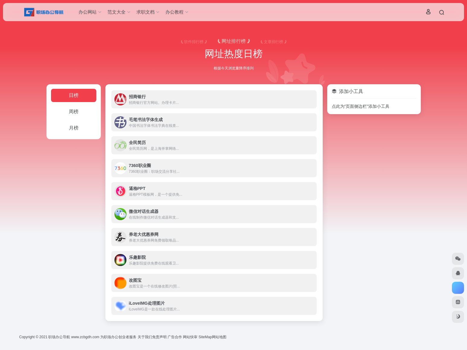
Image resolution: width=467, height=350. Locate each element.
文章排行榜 (273, 42)
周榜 (73, 111)
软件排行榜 (193, 42)
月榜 (73, 127)
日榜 (73, 95)
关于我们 (145, 337)
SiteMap (205, 337)
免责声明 (159, 337)
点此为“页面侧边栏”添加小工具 (360, 106)
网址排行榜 (234, 41)
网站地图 (219, 337)
